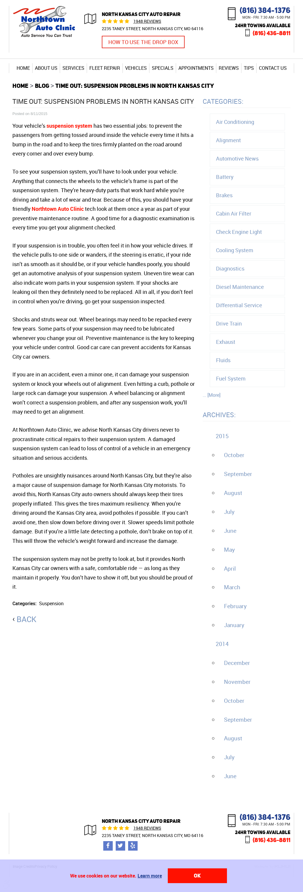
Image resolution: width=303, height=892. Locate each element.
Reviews (229, 68)
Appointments (196, 68)
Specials (162, 68)
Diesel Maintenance (240, 286)
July (229, 512)
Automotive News (237, 158)
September (238, 474)
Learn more (150, 875)
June (230, 531)
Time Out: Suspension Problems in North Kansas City (134, 85)
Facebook (108, 846)
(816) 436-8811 (271, 33)
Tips (249, 68)
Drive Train (229, 323)
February (235, 606)
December (237, 663)
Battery (224, 176)
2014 (222, 644)
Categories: (223, 101)
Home (23, 68)
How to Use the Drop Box (143, 42)
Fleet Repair (104, 68)
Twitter (120, 846)
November (237, 682)
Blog (42, 85)
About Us (46, 68)
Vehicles (136, 68)
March (232, 587)
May (229, 549)
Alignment (228, 140)
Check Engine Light (239, 231)
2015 (222, 436)
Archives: (219, 414)
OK (197, 875)
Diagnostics (230, 268)
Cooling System (234, 250)
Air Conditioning (235, 121)
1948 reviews (147, 21)
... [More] (211, 395)
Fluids (223, 360)
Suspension (51, 603)
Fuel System (231, 378)
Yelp (133, 846)
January (234, 625)
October (234, 455)
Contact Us (273, 68)
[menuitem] (23, 68)
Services (73, 68)
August (233, 493)
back (26, 619)
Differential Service (239, 305)
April (230, 568)
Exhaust (225, 341)
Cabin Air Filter (233, 213)
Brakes (224, 195)
